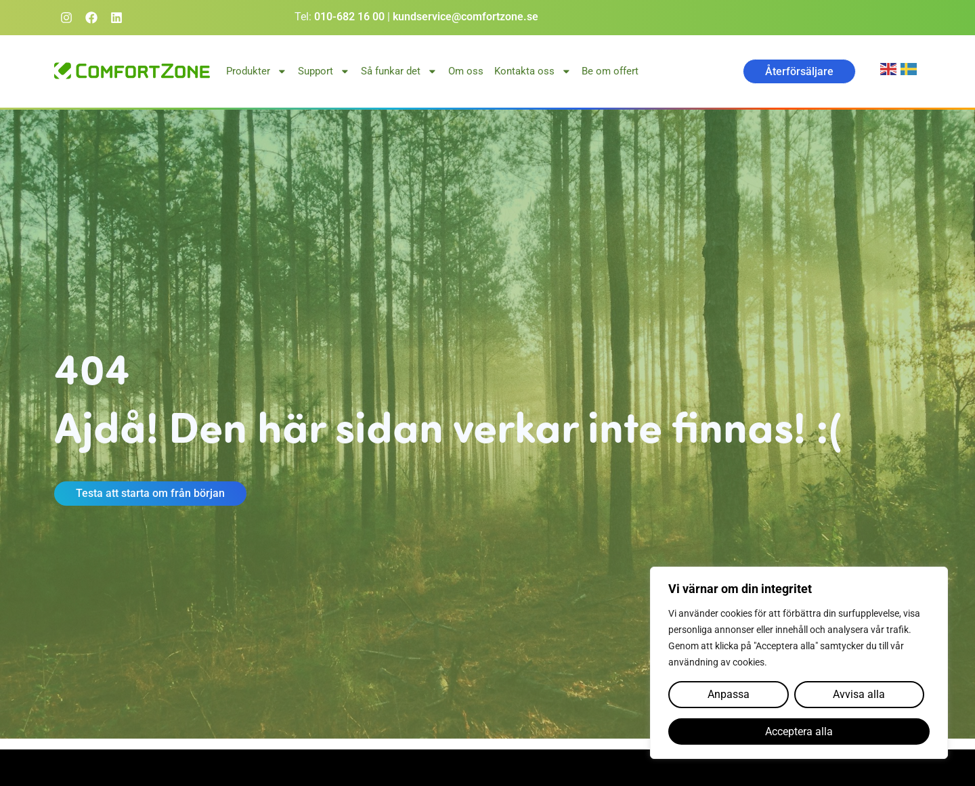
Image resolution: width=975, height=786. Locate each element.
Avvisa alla (859, 695)
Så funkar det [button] (399, 71)
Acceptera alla (799, 731)
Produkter (256, 71)
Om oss (465, 71)
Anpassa (729, 695)
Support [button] (324, 71)
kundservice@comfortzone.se (465, 16)
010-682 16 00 (349, 16)
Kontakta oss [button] (532, 71)
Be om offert (610, 71)
